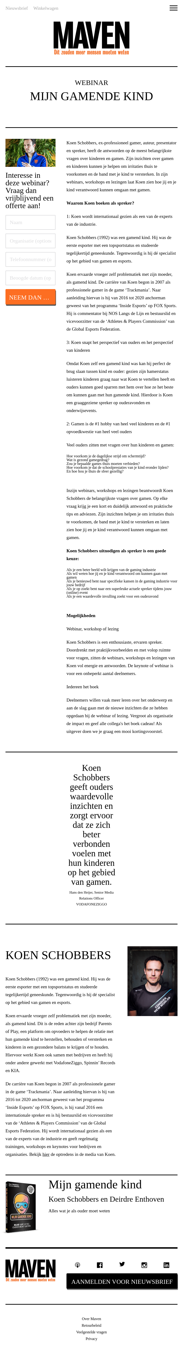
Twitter (122, 1264)
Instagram (144, 1265)
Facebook (100, 1265)
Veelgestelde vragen (91, 1332)
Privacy (91, 1339)
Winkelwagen (45, 8)
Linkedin (166, 1265)
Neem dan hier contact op (32, 297)
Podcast (77, 1265)
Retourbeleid (92, 1325)
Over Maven (91, 1319)
